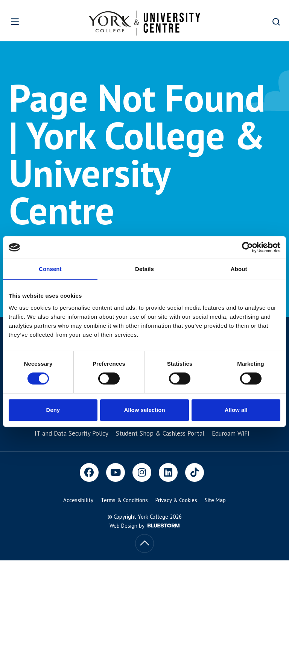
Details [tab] (144, 269)
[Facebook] (89, 472)
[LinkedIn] (168, 472)
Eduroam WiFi (230, 433)
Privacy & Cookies (176, 500)
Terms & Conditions (124, 500)
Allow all (236, 410)
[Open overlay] (27, 22)
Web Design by (144, 525)
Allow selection (144, 410)
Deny (53, 410)
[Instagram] (141, 472)
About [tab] (239, 269)
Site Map (215, 500)
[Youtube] (115, 472)
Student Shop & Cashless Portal (160, 433)
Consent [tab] (50, 269)
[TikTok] (194, 472)
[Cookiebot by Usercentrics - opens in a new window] (247, 247)
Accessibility (78, 500)
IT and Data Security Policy (71, 433)
